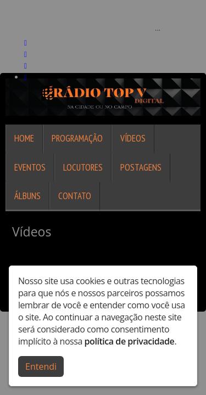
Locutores (83, 167)
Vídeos (133, 138)
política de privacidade (130, 341)
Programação (77, 138)
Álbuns (27, 196)
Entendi (41, 366)
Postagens (141, 167)
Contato (74, 196)
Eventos (30, 167)
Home (24, 138)
